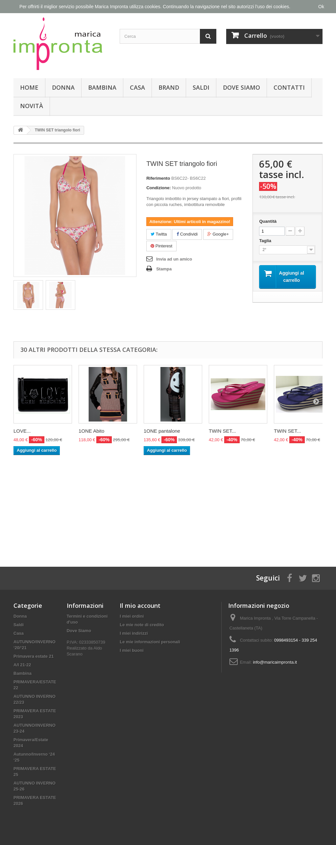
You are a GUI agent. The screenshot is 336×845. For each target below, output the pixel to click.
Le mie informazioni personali (150, 641)
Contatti (289, 87)
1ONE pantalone (162, 431)
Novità (31, 106)
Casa (137, 87)
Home (29, 87)
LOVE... (22, 431)
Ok (321, 6)
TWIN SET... (222, 431)
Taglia (265, 240)
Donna (63, 87)
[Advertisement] (168, 504)
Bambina (102, 87)
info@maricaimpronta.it (275, 662)
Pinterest (161, 245)
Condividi (187, 234)
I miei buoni (131, 650)
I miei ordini (132, 616)
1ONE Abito (91, 431)
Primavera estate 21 (33, 656)
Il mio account (140, 605)
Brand (168, 87)
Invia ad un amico (174, 259)
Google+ (218, 234)
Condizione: (158, 187)
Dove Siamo (241, 87)
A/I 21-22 (22, 664)
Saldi (201, 87)
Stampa (164, 268)
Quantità (267, 221)
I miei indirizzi (134, 633)
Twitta (159, 234)
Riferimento (158, 178)
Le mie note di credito (142, 624)
